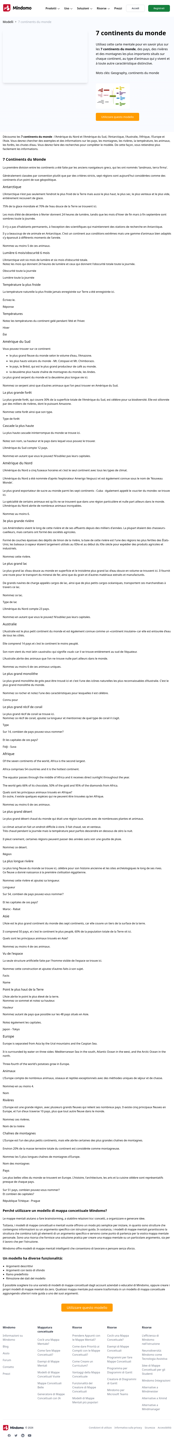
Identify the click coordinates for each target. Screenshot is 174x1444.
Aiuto (6, 1353)
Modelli (8, 22)
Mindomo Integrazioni (156, 1380)
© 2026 (18, 1427)
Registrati (159, 8)
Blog (5, 1346)
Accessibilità (164, 1427)
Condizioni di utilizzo (100, 1427)
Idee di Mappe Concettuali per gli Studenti (153, 1370)
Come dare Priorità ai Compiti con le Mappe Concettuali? (86, 1351)
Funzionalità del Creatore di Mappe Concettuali (84, 1387)
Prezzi (118, 8)
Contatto (8, 1367)
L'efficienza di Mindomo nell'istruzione (151, 1340)
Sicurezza (150, 1427)
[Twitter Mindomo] (16, 1435)
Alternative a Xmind (154, 1398)
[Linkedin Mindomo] (22, 1435)
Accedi (135, 8)
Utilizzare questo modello (117, 117)
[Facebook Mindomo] (9, 1435)
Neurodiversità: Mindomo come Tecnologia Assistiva (154, 1355)
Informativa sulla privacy (128, 1427)
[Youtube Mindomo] (29, 1435)
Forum (7, 1360)
